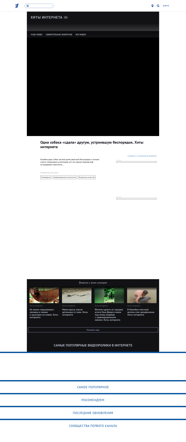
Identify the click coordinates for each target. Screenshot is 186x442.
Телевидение (46, 177)
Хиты (47, 17)
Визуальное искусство (87, 177)
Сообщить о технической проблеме (142, 156)
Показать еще (93, 330)
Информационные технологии (64, 177)
